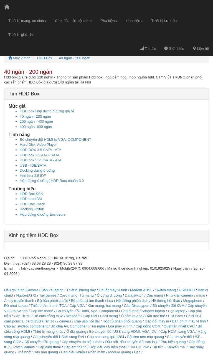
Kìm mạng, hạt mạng (104, 306)
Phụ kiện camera (179, 295)
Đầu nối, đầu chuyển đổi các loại (131, 342)
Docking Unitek (32, 209)
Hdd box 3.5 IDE (33, 176)
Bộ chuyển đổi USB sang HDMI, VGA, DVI (123, 331)
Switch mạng (165, 290)
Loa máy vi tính (120, 326)
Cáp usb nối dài (87, 321)
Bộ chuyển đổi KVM (169, 306)
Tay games (48, 295)
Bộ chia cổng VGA (49, 316)
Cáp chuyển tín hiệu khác (82, 342)
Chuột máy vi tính (113, 290)
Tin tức (148, 48)
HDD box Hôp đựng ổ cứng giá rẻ (47, 111)
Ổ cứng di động (109, 295)
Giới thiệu (174, 48)
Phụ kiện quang (173, 342)
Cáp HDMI (22, 316)
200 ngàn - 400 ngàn (36, 121)
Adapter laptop (153, 311)
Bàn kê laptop (52, 290)
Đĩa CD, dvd (139, 347)
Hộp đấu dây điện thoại (108, 347)
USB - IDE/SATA (33, 165)
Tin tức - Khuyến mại (169, 347)
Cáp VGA (77, 306)
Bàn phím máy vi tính (189, 321)
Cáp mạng (154, 295)
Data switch (134, 295)
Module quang (119, 352)
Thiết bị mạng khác (48, 331)
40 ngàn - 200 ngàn (74, 58)
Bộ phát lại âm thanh (88, 301)
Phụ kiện (108, 21)
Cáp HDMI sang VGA (178, 331)
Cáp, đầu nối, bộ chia (73, 21)
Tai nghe (98, 326)
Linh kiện (134, 21)
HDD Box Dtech (32, 204)
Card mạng (109, 316)
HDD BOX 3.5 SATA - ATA (40, 150)
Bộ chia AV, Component (69, 326)
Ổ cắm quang (132, 316)
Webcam (73, 316)
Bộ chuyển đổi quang (41, 342)
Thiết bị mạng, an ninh (27, 21)
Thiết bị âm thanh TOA (48, 306)
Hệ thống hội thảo (165, 301)
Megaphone (193, 301)
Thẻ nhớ (24, 352)
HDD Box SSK (31, 194)
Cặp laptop (176, 311)
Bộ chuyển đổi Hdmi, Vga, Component (87, 311)
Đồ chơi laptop (16, 306)
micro (200, 295)
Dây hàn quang (46, 352)
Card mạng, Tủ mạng (77, 295)
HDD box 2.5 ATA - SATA (40, 155)
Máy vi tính (19, 58)
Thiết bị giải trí (21, 35)
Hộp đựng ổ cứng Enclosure (43, 214)
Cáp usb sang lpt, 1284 (105, 337)
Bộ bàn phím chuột (52, 301)
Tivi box (50, 321)
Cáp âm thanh (42, 311)
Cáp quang (130, 311)
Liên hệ (200, 48)
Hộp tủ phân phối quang (122, 321)
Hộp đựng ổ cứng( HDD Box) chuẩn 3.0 (52, 181)
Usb (137, 352)
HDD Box (44, 58)
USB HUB (187, 290)
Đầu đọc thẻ (155, 316)
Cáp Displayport (136, 306)
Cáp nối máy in (157, 321)
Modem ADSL (141, 290)
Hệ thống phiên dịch (132, 301)
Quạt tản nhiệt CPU (179, 326)
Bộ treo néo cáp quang (145, 337)
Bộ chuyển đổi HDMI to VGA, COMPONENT (55, 139)
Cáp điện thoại (49, 347)
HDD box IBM (31, 199)
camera (65, 321)
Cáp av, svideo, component (26, 326)
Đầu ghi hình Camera (21, 290)
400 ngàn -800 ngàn (36, 127)
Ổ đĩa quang (76, 331)
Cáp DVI (90, 316)
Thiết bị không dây (81, 290)
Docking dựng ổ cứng (37, 170)
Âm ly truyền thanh (19, 301)
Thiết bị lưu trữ (164, 21)
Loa (110, 301)
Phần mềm (96, 352)
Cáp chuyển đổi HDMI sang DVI (58, 337)
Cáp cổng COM (148, 326)
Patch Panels (24, 347)
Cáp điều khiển (73, 352)
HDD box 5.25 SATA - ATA (41, 160)
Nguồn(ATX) (26, 295)
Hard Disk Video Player (38, 144)
